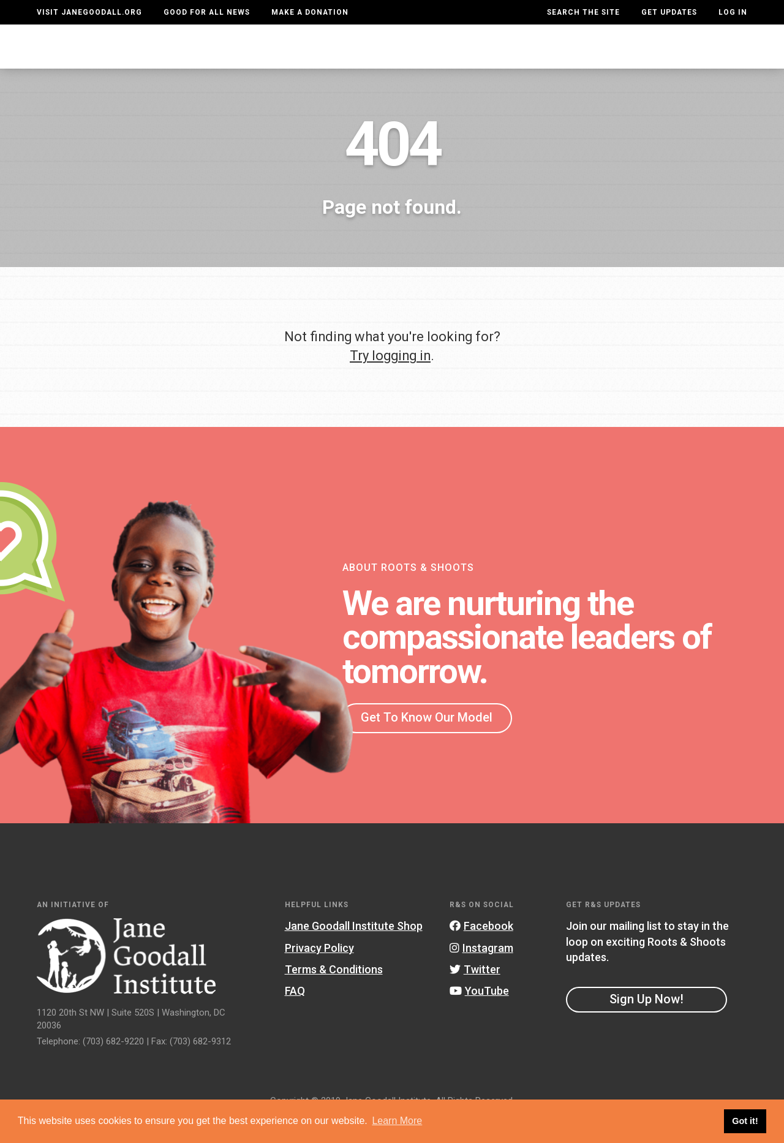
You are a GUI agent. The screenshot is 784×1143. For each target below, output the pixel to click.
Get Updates (669, 12)
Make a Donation (310, 12)
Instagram (481, 972)
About (236, 58)
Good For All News (207, 12)
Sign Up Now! (646, 1023)
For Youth (300, 58)
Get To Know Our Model (426, 741)
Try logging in (390, 380)
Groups (621, 58)
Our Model (480, 58)
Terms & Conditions (334, 993)
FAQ (295, 1015)
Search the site (583, 12)
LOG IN (732, 12)
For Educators (390, 58)
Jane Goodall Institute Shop (354, 950)
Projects (555, 58)
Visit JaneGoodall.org (89, 12)
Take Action (702, 58)
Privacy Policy (319, 972)
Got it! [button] (745, 1121)
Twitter (475, 993)
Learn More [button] (397, 1120)
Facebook (481, 950)
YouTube (479, 1015)
